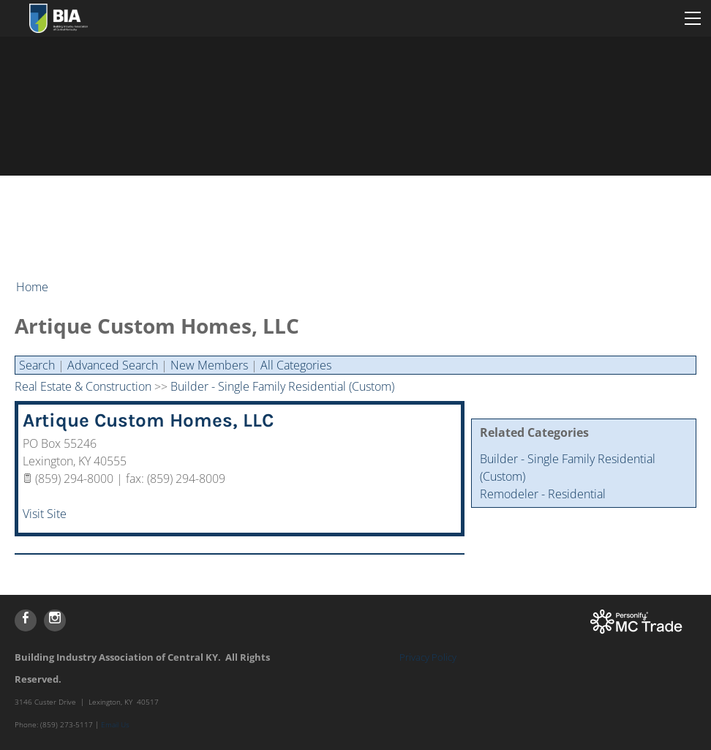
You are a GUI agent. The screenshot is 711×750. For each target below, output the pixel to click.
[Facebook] (26, 620)
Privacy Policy (427, 657)
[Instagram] (55, 620)
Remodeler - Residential (543, 494)
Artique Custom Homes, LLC (148, 420)
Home (32, 287)
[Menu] (692, 18)
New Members (209, 365)
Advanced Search (112, 365)
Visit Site (45, 514)
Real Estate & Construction (83, 386)
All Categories (295, 365)
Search (37, 365)
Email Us (115, 724)
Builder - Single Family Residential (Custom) (282, 386)
